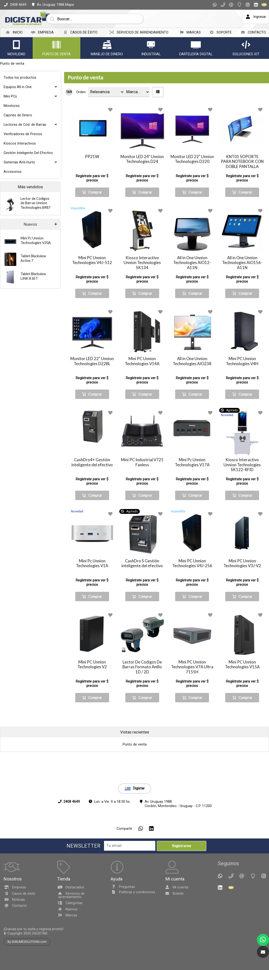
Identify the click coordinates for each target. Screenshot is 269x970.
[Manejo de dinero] (107, 44)
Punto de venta (85, 77)
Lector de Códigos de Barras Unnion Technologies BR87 (35, 202)
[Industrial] (151, 44)
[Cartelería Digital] (196, 44)
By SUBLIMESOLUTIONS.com (26, 958)
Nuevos (30, 224)
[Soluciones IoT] (246, 44)
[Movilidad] (16, 44)
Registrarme (181, 862)
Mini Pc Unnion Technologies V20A (36, 240)
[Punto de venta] (56, 44)
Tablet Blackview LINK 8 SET (33, 276)
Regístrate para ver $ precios (92, 178)
